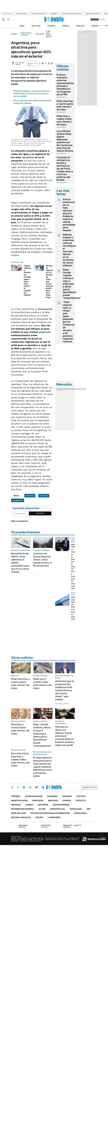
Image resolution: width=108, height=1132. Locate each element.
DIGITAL (24, 826)
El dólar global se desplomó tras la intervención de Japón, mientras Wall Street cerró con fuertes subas (42, 766)
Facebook (18, 787)
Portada (15, 796)
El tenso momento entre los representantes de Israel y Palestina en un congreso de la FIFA (65, 84)
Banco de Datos (19, 800)
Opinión (95, 26)
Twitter (12, 787)
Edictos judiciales (21, 817)
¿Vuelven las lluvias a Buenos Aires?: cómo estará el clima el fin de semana (42, 559)
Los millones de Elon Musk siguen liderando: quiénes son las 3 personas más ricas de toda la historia (65, 141)
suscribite (94, 19)
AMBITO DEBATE (72, 826)
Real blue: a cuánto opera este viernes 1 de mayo (20, 729)
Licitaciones (54, 817)
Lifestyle (81, 800)
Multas (39, 817)
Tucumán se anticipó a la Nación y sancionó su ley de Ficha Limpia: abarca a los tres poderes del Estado (65, 168)
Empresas (43, 495)
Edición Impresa (61, 805)
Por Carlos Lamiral (62, 703)
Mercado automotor (93, 13)
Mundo (29, 805)
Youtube (36, 787)
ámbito (14, 34)
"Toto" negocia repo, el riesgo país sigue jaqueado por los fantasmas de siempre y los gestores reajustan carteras (69, 322)
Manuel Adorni (22, 13)
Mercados (37, 800)
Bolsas (66, 389)
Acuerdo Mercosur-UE (39, 13)
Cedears (82, 389)
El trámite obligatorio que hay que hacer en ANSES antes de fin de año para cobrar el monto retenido (31, 93)
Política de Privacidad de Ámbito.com (50, 813)
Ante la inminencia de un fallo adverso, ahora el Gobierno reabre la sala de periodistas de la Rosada (69, 215)
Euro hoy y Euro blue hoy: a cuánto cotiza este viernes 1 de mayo (20, 759)
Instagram (24, 787)
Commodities (74, 389)
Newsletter (103, 25)
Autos (42, 809)
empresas (45, 332)
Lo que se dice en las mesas (71, 13)
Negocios (80, 26)
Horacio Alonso (20, 63)
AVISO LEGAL (80, 813)
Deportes (43, 805)
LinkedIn (30, 787)
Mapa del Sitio (18, 813)
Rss (88, 809)
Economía (36, 26)
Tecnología (76, 809)
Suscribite (40, 513)
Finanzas (51, 26)
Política (65, 26)
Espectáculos (57, 809)
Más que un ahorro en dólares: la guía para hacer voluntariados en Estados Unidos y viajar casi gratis (65, 736)
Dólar (22, 26)
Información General (26, 34)
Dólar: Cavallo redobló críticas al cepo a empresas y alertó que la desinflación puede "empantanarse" (72, 283)
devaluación (45, 309)
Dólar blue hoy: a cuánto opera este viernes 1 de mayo (65, 105)
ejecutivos (40, 34)
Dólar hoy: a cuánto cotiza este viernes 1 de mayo (64, 120)
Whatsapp (43, 787)
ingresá (102, 19)
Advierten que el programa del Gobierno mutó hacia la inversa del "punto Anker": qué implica (64, 690)
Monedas (60, 389)
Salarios (54, 13)
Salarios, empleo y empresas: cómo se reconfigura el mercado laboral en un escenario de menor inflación (69, 250)
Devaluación (17, 500)
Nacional (16, 805)
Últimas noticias (33, 796)
